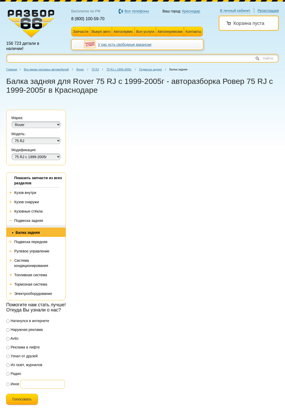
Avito (12, 338)
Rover (80, 69)
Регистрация (268, 11)
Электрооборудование (33, 294)
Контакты (193, 32)
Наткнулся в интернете (27, 321)
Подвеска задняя (150, 69)
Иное (12, 384)
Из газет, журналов (24, 365)
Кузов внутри (25, 193)
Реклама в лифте (23, 347)
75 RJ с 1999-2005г (119, 69)
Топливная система (30, 275)
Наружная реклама (24, 330)
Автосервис (123, 32)
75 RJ (95, 69)
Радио (13, 374)
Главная (11, 69)
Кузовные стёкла (28, 211)
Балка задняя (28, 232)
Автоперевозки (170, 32)
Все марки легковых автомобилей (46, 69)
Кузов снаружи (26, 202)
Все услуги (145, 32)
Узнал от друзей (22, 356)
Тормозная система (30, 284)
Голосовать (22, 399)
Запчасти (80, 32)
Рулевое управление (31, 251)
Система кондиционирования (31, 263)
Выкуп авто (100, 32)
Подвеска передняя (30, 242)
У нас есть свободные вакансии (124, 44)
